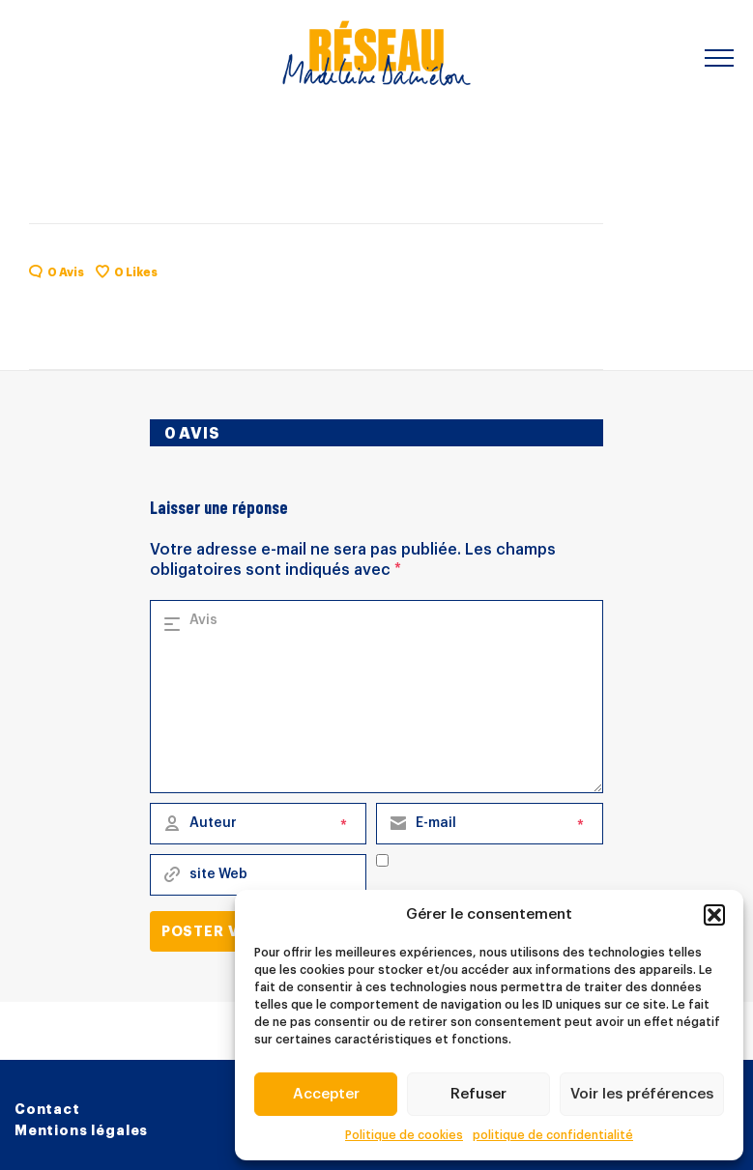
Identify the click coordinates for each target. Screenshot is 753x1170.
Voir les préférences (641, 1094)
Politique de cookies (404, 1135)
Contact (47, 1109)
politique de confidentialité (553, 1135)
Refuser (478, 1094)
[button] (714, 915)
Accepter (326, 1094)
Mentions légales (81, 1130)
